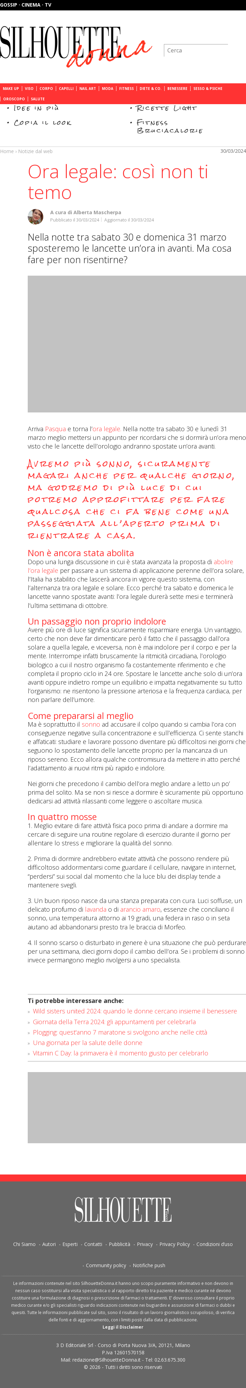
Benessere (177, 88)
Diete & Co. (150, 88)
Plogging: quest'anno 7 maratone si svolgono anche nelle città (120, 1032)
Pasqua (55, 429)
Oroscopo (14, 99)
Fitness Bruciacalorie (170, 126)
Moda (107, 88)
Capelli (66, 88)
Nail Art (87, 88)
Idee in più (37, 107)
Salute (38, 99)
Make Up (11, 88)
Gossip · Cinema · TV (25, 4)
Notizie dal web (35, 151)
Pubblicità (119, 1244)
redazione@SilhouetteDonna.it (106, 1359)
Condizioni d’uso (214, 1244)
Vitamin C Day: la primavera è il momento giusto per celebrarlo (120, 1053)
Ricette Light (167, 107)
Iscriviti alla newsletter (208, 33)
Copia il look (43, 122)
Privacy (145, 1244)
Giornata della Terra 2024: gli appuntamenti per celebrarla (114, 1022)
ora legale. (107, 429)
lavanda (95, 909)
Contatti (93, 1244)
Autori (49, 1244)
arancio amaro (140, 909)
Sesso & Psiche (207, 88)
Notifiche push (149, 1265)
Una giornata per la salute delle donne (87, 1042)
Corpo (46, 88)
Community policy (106, 1265)
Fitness (126, 88)
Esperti (70, 1244)
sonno (91, 724)
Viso (29, 88)
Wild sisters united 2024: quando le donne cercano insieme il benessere (135, 1011)
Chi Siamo (24, 1244)
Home (7, 151)
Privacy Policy (174, 1244)
